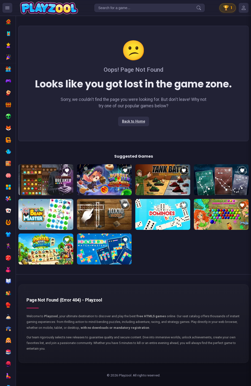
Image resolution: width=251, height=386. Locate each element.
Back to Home (133, 121)
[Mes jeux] (244, 8)
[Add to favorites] (67, 170)
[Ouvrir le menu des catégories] (7, 8)
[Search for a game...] (149, 8)
